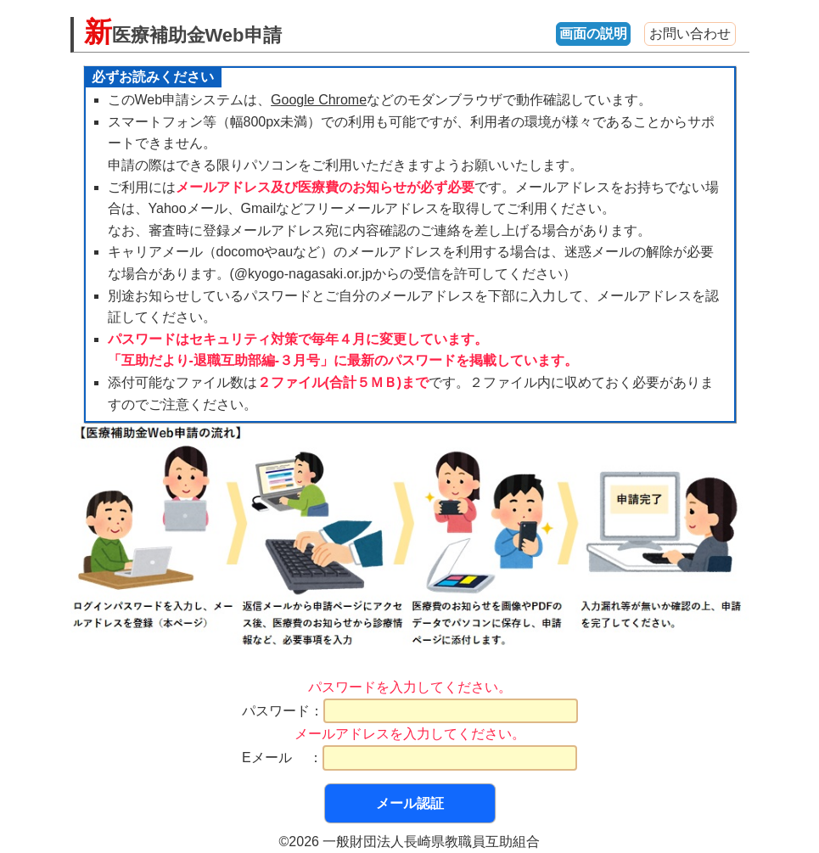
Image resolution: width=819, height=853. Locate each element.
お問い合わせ (690, 33)
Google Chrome (319, 100)
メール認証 (410, 803)
